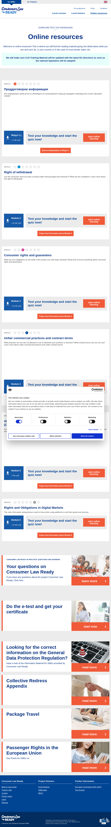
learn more (89, 581)
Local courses (59, 13)
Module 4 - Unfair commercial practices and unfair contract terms (16, 384)
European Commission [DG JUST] (88, 787)
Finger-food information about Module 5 (55, 486)
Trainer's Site (7, 790)
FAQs (93, 8)
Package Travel (22, 714)
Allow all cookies (87, 436)
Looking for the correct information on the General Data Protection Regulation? (37, 653)
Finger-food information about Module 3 (55, 316)
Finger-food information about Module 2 (55, 233)
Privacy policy (7, 796)
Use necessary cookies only (24, 436)
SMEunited (42, 790)
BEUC (40, 793)
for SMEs (11, 2)
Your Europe (80, 790)
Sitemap (5, 803)
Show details (93, 429)
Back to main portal (9, 787)
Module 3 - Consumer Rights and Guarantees (16, 301)
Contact (5, 793)
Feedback (103, 8)
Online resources (98, 13)
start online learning (94, 137)
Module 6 (16, 520)
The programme (79, 8)
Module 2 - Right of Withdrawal (16, 218)
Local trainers (78, 13)
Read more (89, 667)
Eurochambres (44, 787)
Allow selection (55, 436)
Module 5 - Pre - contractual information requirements (16, 471)
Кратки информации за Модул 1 (55, 150)
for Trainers (32, 2)
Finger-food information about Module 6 (55, 535)
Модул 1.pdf (16, 135)
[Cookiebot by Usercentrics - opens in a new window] (93, 390)
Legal (4, 799)
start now (90, 626)
